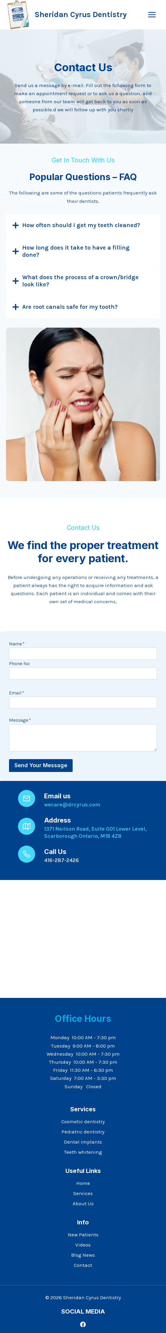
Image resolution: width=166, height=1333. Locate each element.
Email (16, 693)
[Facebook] (83, 1324)
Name (17, 644)
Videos (83, 1245)
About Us (83, 1203)
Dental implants (83, 1142)
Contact (83, 1265)
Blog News (83, 1255)
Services (83, 1193)
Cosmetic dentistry (83, 1121)
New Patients (83, 1235)
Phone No (19, 663)
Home (83, 1183)
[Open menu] (152, 14)
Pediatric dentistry (83, 1132)
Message (20, 720)
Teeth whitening (83, 1152)
